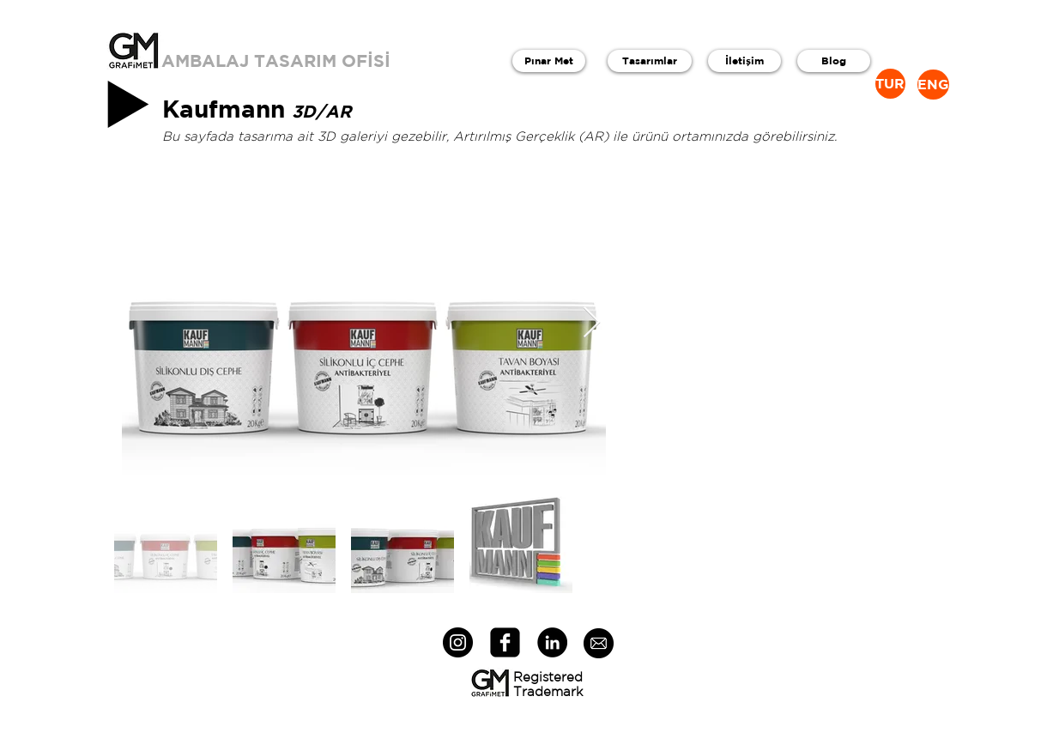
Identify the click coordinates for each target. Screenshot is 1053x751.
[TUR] (890, 84)
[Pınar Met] (548, 61)
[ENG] (933, 85)
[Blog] (833, 61)
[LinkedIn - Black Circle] (552, 642)
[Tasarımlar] (650, 61)
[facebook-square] (505, 642)
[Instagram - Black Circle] (458, 642)
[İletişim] (744, 61)
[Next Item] (592, 323)
